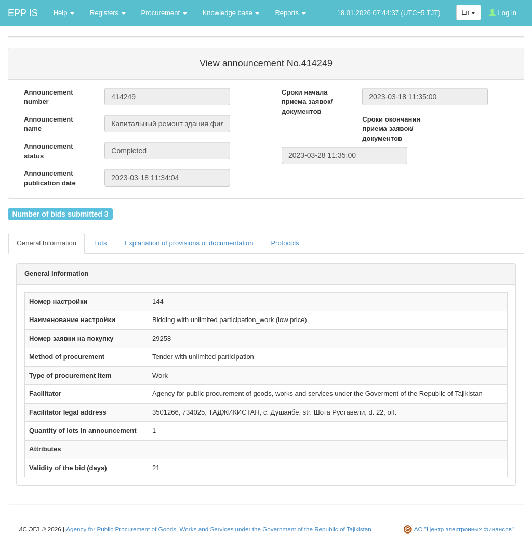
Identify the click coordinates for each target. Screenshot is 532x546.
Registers (108, 13)
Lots (100, 243)
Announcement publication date (50, 178)
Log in (502, 13)
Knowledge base (231, 13)
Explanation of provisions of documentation (188, 243)
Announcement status (48, 151)
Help (64, 13)
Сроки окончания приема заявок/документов (391, 128)
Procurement (164, 13)
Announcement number (48, 97)
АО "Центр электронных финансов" (464, 529)
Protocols (285, 243)
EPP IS (23, 13)
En (468, 12)
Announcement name (48, 124)
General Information (46, 243)
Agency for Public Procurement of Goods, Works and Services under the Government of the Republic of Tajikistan (218, 529)
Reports (290, 13)
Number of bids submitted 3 (60, 213)
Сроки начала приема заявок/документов (307, 101)
